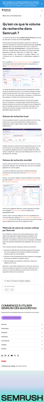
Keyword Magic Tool (34, 180)
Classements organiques (11, 182)
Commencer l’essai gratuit (11, 318)
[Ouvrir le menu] (42, 10)
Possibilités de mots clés (21, 180)
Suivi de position (16, 210)
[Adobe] (3, 361)
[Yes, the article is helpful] (6, 289)
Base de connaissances (12, 16)
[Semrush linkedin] (2, 355)
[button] (12, 289)
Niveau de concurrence (27, 217)
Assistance (4, 336)
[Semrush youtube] (11, 355)
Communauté (5, 340)
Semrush (3, 324)
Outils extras (5, 328)
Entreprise (4, 332)
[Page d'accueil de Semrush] (6, 10)
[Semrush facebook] (15, 355)
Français (3, 348)
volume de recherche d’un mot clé (22, 62)
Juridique (3, 344)
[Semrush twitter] (18, 355)
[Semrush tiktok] (8, 355)
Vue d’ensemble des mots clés (15, 66)
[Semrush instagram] (5, 355)
